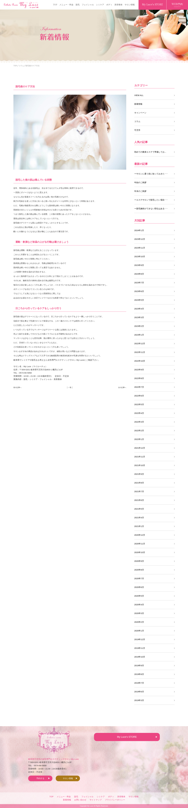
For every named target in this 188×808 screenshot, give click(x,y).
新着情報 (138, 104)
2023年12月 (139, 239)
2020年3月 (139, 613)
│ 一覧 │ (70, 387)
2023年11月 (139, 248)
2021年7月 (139, 491)
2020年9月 (139, 561)
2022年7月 (139, 387)
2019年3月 (139, 700)
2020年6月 (139, 587)
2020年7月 (139, 578)
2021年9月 (139, 474)
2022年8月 (139, 378)
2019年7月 (139, 683)
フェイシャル (88, 4)
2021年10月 (139, 465)
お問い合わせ (80, 800)
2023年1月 (139, 335)
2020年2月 (139, 622)
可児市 (137, 130)
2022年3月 (139, 422)
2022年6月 (139, 396)
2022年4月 (139, 413)
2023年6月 (139, 291)
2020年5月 (139, 596)
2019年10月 (139, 657)
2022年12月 (139, 343)
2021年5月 (139, 509)
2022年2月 (139, 430)
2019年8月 (139, 674)
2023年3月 (139, 317)
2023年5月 (139, 300)
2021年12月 (139, 448)
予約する (40, 778)
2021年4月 (139, 517)
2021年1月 (139, 526)
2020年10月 (139, 552)
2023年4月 (139, 309)
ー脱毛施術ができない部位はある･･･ (151, 208)
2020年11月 (139, 544)
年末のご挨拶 (140, 191)
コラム (137, 121)
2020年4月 (139, 604)
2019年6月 (139, 691)
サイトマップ (96, 800)
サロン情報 (130, 4)
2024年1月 (139, 230)
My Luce (90, 806)
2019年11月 (139, 648)
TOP (55, 4)
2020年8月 (139, 570)
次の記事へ (122, 387)
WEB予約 (177, 5)
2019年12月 (139, 639)
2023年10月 (139, 256)
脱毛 (78, 4)
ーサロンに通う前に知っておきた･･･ (151, 174)
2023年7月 (139, 282)
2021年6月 (139, 500)
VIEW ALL (138, 95)
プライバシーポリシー (115, 800)
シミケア (100, 4)
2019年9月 (139, 665)
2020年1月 (139, 631)
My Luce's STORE (152, 4)
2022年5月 (139, 404)
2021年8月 (139, 483)
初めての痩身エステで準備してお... (150, 152)
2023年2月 (139, 326)
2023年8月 (139, 274)
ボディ (109, 4)
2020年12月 (139, 535)
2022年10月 (139, 361)
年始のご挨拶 (140, 182)
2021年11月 (139, 456)
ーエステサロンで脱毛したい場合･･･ (151, 200)
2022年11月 (139, 352)
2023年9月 (139, 265)
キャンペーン (140, 113)
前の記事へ (17, 387)
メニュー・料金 (66, 4)
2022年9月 (139, 369)
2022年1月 (139, 439)
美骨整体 (118, 4)
